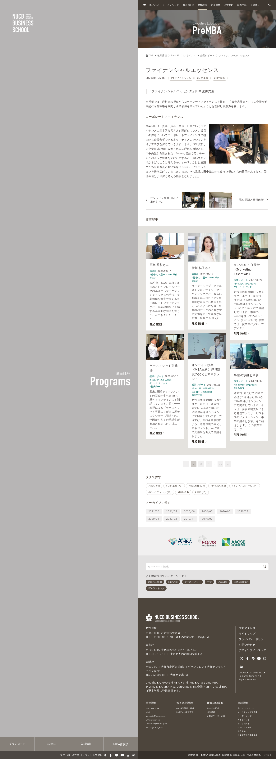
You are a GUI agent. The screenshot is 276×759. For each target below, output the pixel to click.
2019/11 (189, 518)
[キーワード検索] (203, 566)
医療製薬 (235, 755)
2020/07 (207, 511)
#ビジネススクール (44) (244, 485)
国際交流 (241, 5)
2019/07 (207, 518)
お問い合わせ (247, 644)
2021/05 (171, 511)
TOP (149, 55)
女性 (243, 755)
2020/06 (224, 511)
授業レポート (207, 55)
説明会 (52, 743)
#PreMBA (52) (218, 485)
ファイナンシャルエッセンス (234, 55)
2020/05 (242, 511)
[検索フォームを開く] (269, 5)
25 (220, 463)
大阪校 (150, 661)
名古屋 (75, 755)
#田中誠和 (219, 78)
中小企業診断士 (255, 755)
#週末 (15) (200, 492)
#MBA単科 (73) (174, 485)
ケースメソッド (171, 5)
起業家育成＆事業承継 (248, 735)
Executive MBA (152, 708)
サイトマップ (247, 633)
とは (154, 4)
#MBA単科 (202, 78)
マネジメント (244, 720)
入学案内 (228, 5)
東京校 (150, 644)
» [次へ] (227, 463)
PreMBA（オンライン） (183, 55)
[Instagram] (128, 755)
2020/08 (189, 511)
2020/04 (153, 518)
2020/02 (171, 518)
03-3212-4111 (159, 653)
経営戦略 (242, 731)
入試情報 (86, 743)
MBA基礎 (211, 712)
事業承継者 (215, 755)
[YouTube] (122, 755)
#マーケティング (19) (160, 492)
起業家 (204, 755)
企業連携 (215, 5)
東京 (62, 755)
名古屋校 (151, 628)
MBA (148, 712)
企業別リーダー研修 (216, 716)
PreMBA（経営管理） (185, 712)
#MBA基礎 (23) (196, 485)
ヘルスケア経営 (244, 727)
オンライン (86, 755)
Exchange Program (154, 727)
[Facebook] (111, 755)
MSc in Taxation (153, 720)
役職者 (225, 755)
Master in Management (156, 716)
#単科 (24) (183, 492)
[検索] (264, 566)
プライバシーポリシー (252, 639)
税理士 (268, 755)
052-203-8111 (159, 637)
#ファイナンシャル (181, 78)
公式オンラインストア (252, 650)
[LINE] (116, 755)
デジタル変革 (244, 724)
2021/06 (153, 511)
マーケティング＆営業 (248, 712)
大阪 (68, 755)
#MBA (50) (154, 485)
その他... (254, 5)
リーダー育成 (213, 708)
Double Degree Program (156, 724)
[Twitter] (105, 755)
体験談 (120, 744)
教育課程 (202, 5)
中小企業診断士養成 (185, 708)
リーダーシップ (244, 716)
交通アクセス (247, 628)
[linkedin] (134, 755)
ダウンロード (17, 743)
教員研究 (188, 4)
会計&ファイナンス (246, 708)
